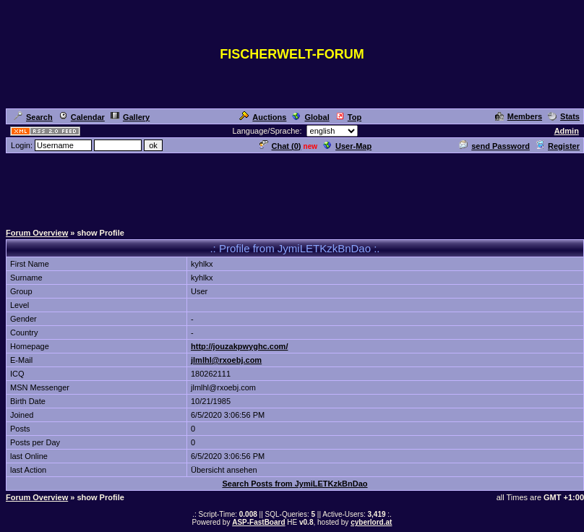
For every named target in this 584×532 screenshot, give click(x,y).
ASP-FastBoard (258, 522)
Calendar (82, 117)
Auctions (262, 117)
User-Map (347, 146)
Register (558, 146)
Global (310, 117)
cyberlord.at (371, 522)
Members (518, 116)
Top (348, 117)
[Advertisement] (292, 187)
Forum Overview (37, 232)
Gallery (130, 117)
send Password (494, 146)
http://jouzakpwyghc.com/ (239, 346)
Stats (564, 116)
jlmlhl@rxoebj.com (226, 360)
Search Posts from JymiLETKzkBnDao (294, 483)
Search (33, 117)
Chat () (280, 146)
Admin (566, 130)
